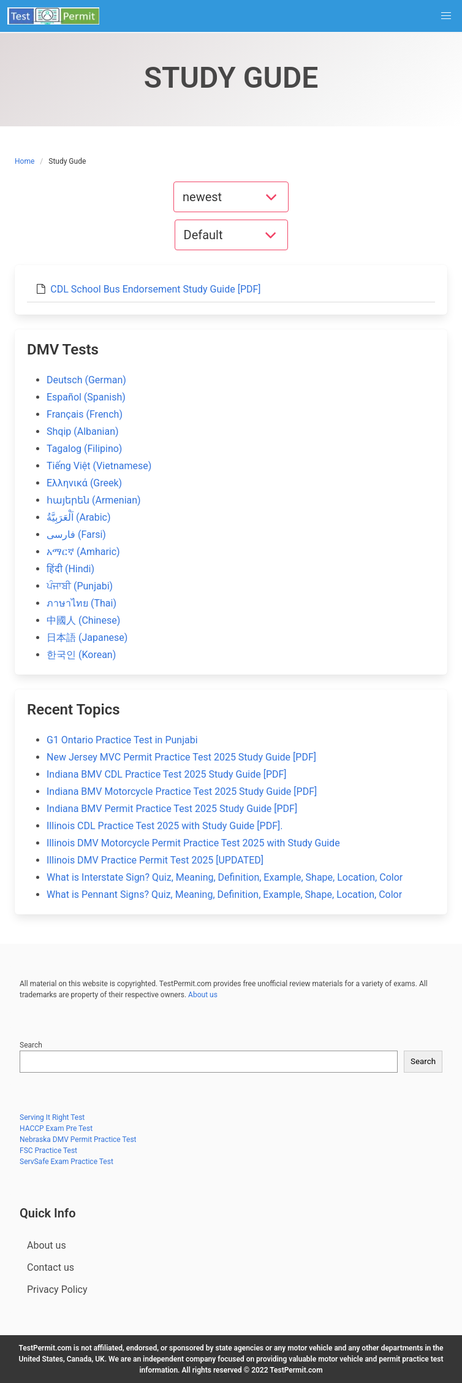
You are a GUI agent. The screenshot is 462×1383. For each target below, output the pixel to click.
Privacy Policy (57, 1289)
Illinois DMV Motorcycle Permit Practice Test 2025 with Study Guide (193, 843)
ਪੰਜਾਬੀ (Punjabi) (80, 586)
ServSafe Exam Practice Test (66, 1161)
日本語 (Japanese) (87, 637)
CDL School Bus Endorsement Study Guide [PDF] (155, 289)
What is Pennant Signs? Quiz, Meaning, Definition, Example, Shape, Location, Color (224, 894)
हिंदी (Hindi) (70, 569)
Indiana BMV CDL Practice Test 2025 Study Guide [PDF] (167, 774)
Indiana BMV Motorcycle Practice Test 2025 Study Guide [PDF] (182, 791)
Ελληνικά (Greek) (84, 483)
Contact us (50, 1267)
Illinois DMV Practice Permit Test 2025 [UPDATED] (155, 860)
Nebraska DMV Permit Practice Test (78, 1139)
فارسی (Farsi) (76, 534)
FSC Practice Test (48, 1150)
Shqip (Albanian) (83, 431)
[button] (446, 16)
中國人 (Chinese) (83, 620)
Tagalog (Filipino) (84, 448)
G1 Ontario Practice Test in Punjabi (122, 740)
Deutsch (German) (86, 380)
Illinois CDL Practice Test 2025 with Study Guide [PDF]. (164, 826)
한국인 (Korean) (81, 655)
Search (31, 1045)
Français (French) (85, 414)
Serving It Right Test (52, 1117)
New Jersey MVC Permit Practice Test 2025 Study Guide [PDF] (181, 757)
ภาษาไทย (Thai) (81, 603)
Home (24, 161)
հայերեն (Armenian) (94, 500)
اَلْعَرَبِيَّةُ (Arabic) (79, 517)
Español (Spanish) (86, 397)
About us (203, 994)
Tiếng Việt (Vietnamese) (99, 466)
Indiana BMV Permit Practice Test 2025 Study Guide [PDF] (172, 808)
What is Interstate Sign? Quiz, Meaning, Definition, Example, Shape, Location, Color (225, 877)
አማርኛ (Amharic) (83, 551)
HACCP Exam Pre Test (56, 1128)
